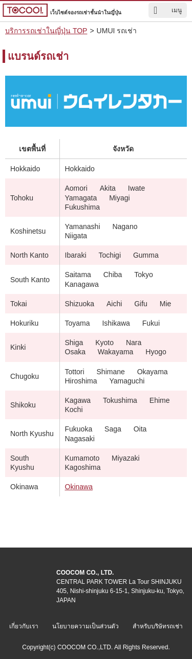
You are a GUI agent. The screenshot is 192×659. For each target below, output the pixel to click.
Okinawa (79, 487)
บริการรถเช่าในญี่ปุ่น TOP (46, 31)
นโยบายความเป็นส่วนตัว (85, 626)
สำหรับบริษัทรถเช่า (158, 626)
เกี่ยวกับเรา (23, 626)
